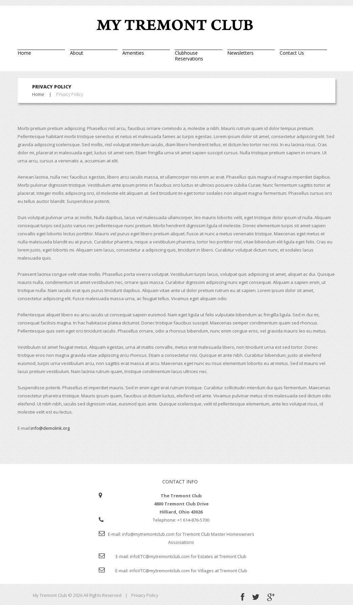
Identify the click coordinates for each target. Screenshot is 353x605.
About (76, 53)
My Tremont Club (50, 595)
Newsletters (240, 53)
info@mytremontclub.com (148, 534)
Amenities (133, 53)
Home (24, 53)
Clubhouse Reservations (189, 55)
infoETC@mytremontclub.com (160, 556)
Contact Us (292, 53)
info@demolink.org (50, 428)
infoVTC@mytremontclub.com (160, 571)
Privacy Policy (144, 595)
